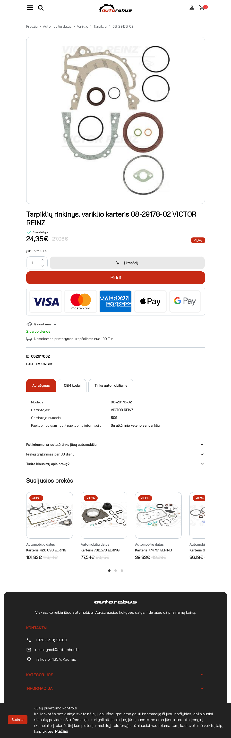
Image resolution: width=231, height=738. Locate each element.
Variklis (82, 26)
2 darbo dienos (38, 331)
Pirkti (115, 277)
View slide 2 (115, 570)
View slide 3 (122, 570)
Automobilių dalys (57, 26)
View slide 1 (109, 570)
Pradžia (32, 26)
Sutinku (18, 719)
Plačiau (61, 731)
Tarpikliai (100, 26)
